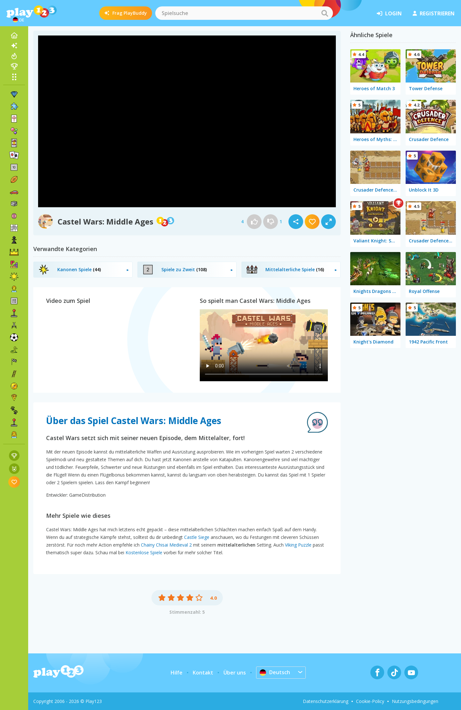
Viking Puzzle (298, 545)
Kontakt (203, 672)
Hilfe (176, 672)
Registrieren (434, 13)
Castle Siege (196, 537)
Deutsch (275, 672)
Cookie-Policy (370, 701)
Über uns (234, 672)
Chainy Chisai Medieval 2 (166, 545)
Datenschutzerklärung (325, 701)
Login (389, 13)
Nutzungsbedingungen (415, 701)
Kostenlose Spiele (143, 552)
